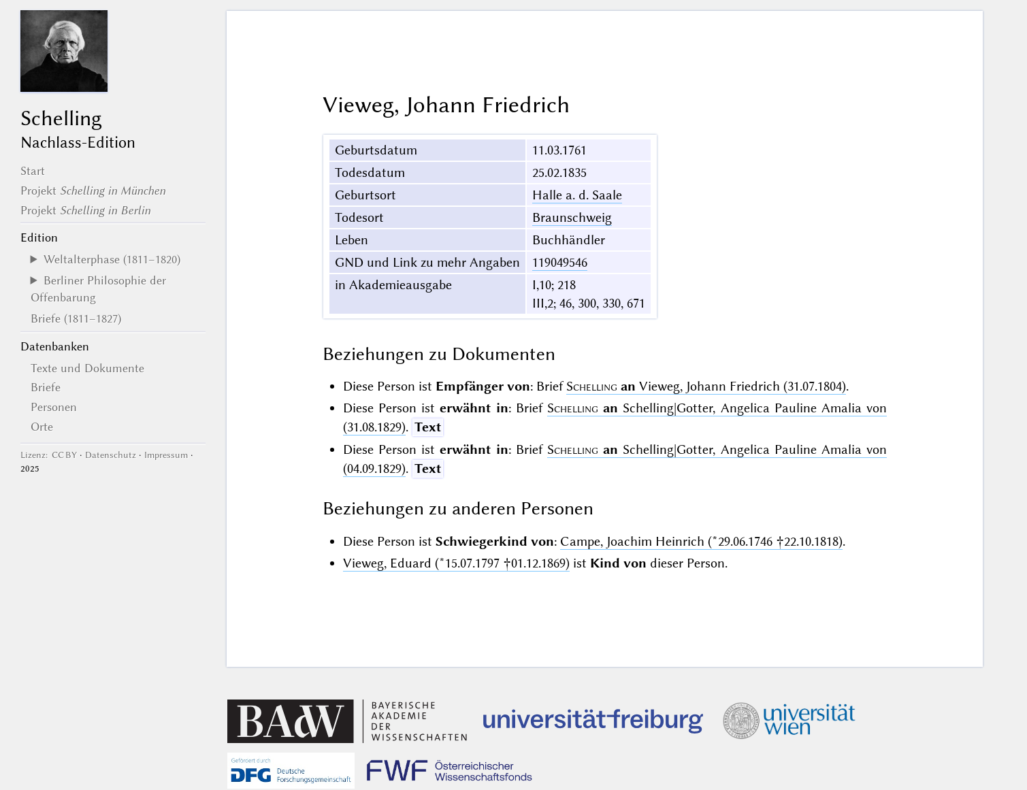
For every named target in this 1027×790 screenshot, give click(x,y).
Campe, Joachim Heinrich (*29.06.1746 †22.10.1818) (701, 541)
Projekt (92, 190)
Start (32, 171)
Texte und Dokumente (87, 368)
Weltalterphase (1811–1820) (112, 259)
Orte (42, 426)
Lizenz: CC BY (48, 455)
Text (427, 427)
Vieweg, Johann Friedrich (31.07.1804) (706, 386)
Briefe (46, 387)
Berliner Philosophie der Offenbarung (98, 288)
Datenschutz (110, 455)
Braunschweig (572, 217)
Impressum (166, 455)
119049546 (559, 262)
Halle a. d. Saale (577, 195)
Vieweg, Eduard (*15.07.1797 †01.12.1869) (456, 563)
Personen (54, 407)
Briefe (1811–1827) (76, 318)
